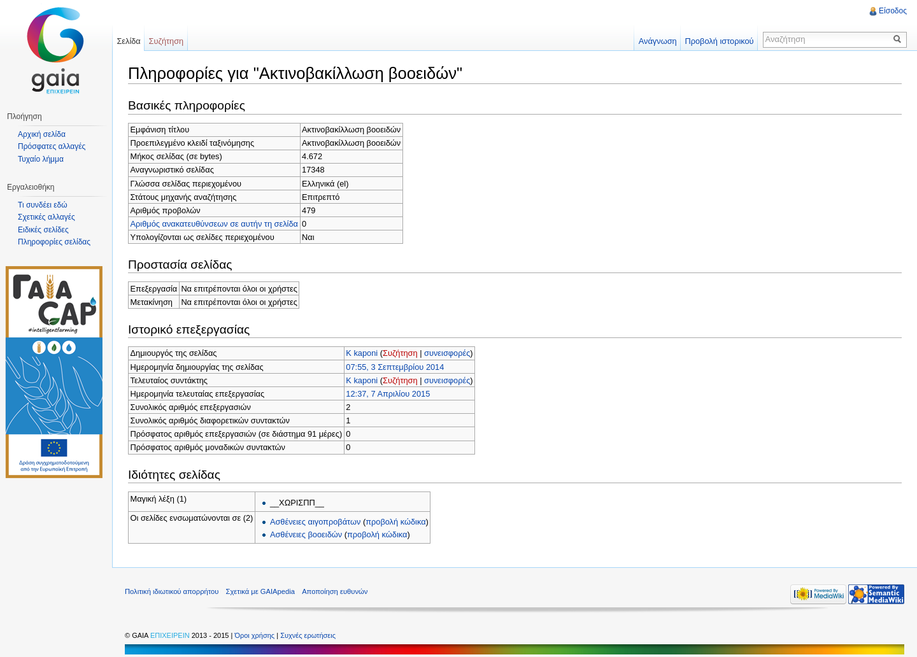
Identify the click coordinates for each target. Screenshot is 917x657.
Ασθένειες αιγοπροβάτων (315, 521)
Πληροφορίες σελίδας (54, 241)
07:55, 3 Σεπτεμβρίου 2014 (395, 367)
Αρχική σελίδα (42, 134)
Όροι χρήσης (255, 635)
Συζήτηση (400, 353)
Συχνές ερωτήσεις (308, 635)
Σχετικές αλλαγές (46, 217)
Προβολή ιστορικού (719, 41)
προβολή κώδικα (395, 521)
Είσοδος (893, 10)
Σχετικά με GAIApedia (260, 591)
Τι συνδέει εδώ (43, 205)
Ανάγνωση (658, 41)
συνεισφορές (447, 353)
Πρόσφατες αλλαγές (51, 146)
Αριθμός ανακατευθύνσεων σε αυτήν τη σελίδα (214, 224)
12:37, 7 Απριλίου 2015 (388, 394)
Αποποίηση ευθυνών (334, 591)
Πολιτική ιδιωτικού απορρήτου (171, 591)
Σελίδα (128, 41)
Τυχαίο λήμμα (41, 159)
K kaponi (362, 353)
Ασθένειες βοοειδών (306, 534)
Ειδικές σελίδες (43, 229)
